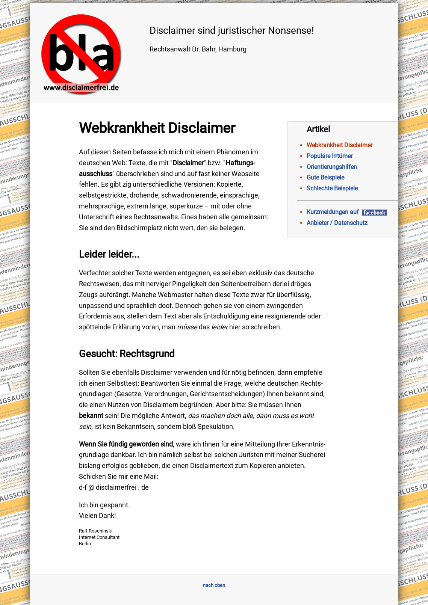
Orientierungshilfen (332, 166)
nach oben (214, 585)
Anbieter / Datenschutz (337, 222)
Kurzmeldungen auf (347, 212)
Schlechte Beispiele (332, 188)
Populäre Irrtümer (329, 156)
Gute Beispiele (325, 177)
